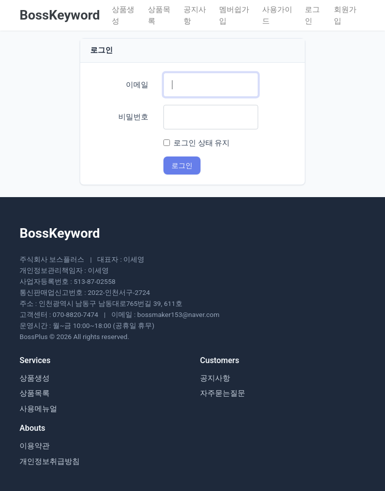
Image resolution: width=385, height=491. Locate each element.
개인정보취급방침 (50, 461)
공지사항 (194, 15)
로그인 (312, 15)
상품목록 (159, 15)
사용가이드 (277, 15)
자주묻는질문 (222, 393)
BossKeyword (60, 15)
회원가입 (345, 15)
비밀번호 (133, 116)
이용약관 (35, 445)
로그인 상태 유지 (201, 142)
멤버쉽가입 (234, 15)
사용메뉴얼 (38, 408)
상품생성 (123, 15)
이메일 (137, 84)
